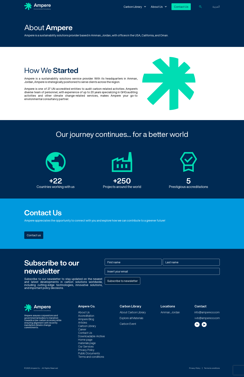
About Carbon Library (133, 312)
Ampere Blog (86, 319)
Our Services (86, 346)
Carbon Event (128, 323)
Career (82, 329)
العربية (216, 6)
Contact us (34, 235)
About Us (157, 6)
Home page (85, 339)
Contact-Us (85, 332)
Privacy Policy (86, 349)
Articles (82, 322)
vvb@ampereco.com (207, 318)
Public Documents (89, 353)
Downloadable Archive (91, 336)
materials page (87, 343)
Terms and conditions (91, 356)
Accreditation (86, 315)
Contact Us (181, 6)
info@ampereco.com (207, 312)
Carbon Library (133, 6)
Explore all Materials (131, 318)
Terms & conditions (212, 368)
